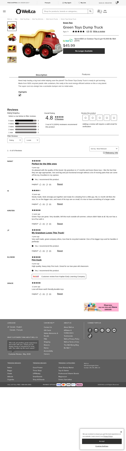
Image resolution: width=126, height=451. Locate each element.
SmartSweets (37, 376)
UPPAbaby (36, 373)
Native (9, 367)
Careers (47, 354)
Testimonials (68, 336)
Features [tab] (86, 74)
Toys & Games (63, 370)
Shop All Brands (39, 379)
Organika (10, 379)
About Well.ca (69, 327)
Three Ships (37, 370)
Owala (9, 373)
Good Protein (38, 367)
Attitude (10, 376)
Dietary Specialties (65, 379)
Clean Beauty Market (66, 367)
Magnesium (62, 376)
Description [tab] (41, 74)
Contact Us (48, 327)
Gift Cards (47, 330)
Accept (102, 441)
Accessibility (48, 351)
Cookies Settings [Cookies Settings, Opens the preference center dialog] (101, 446)
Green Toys (68, 23)
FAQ (45, 339)
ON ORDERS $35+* (18, 3)
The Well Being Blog (71, 345)
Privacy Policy (107, 436)
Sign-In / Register (105, 3)
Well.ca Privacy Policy (71, 339)
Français (47, 3)
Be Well (67, 348)
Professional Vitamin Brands (68, 373)
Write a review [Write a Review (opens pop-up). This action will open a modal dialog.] (99, 31)
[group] (12, 26)
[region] (102, 439)
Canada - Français (16, 330)
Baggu (9, 370)
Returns (47, 345)
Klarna (46, 348)
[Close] (121, 432)
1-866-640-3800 (26, 385)
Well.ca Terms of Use (71, 342)
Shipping (47, 342)
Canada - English (16, 327)
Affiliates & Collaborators (69, 331)
